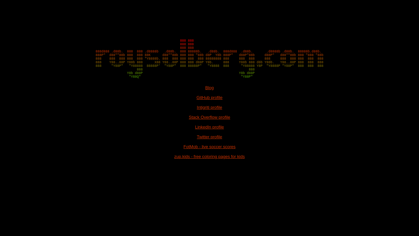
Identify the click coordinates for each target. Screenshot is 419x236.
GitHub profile (209, 109)
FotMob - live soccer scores (210, 158)
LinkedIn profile (209, 138)
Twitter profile (209, 148)
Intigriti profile (209, 119)
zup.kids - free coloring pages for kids (209, 168)
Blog (209, 99)
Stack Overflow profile (209, 129)
